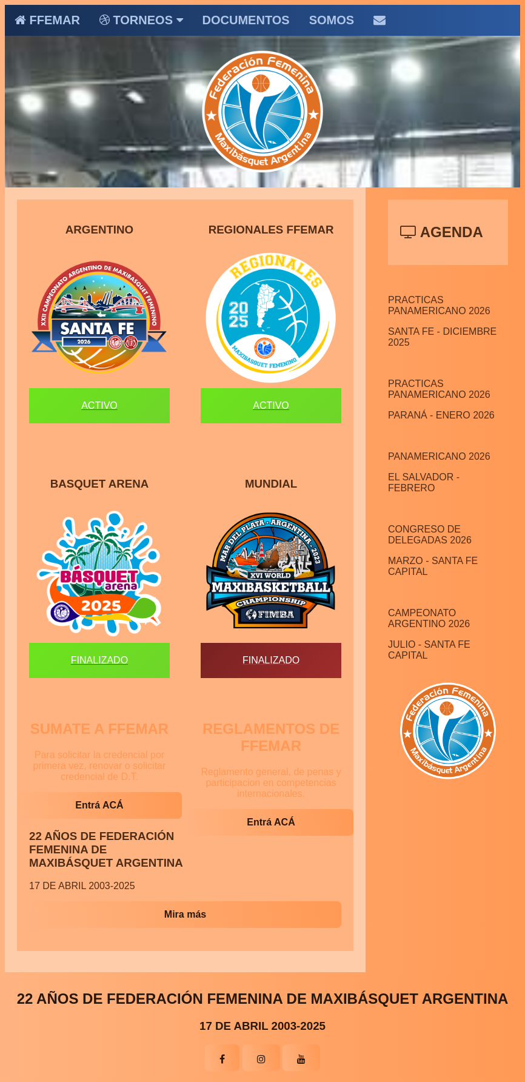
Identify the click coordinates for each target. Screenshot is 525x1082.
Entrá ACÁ (99, 805)
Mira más (185, 914)
